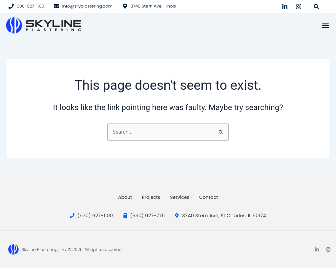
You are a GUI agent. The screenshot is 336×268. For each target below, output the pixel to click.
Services (179, 197)
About (125, 197)
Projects (151, 197)
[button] (316, 6)
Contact (208, 197)
